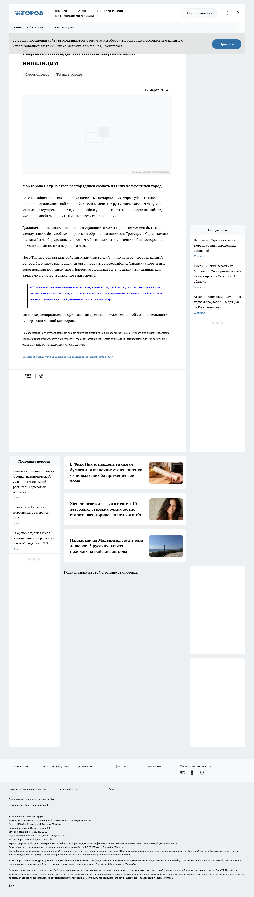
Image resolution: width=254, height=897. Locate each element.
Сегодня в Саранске (28, 27)
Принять (227, 44)
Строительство (37, 74)
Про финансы (118, 766)
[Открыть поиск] (228, 13)
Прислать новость (199, 13)
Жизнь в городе (69, 74)
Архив (112, 788)
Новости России (110, 11)
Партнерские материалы (73, 16)
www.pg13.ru (48, 799)
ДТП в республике (18, 766)
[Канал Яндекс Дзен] (202, 773)
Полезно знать (153, 766)
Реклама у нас (65, 27)
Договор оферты (68, 788)
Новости (60, 11)
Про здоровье (84, 766)
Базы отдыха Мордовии (56, 766)
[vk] (28, 376)
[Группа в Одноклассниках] (192, 773)
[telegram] (42, 376)
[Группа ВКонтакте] (182, 773)
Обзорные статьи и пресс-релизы (27, 788)
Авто (82, 11)
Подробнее (131, 864)
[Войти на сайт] (237, 13)
